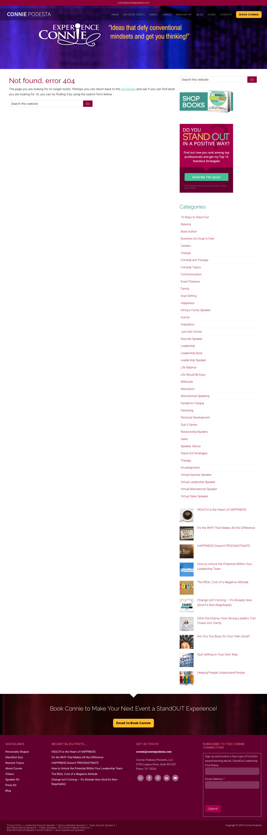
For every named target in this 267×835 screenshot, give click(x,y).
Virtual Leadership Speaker (198, 482)
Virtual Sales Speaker (194, 496)
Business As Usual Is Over (197, 238)
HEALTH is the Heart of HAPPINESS (221, 509)
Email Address (215, 779)
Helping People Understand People (221, 672)
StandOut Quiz (14, 757)
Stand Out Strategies (194, 453)
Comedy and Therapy (194, 260)
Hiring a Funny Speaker (196, 310)
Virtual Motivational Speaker (199, 489)
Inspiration (188, 324)
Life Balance (189, 367)
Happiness (188, 303)
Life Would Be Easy (193, 374)
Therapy (186, 460)
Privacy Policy (14, 825)
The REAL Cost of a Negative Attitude (222, 582)
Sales (184, 439)
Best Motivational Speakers (21, 827)
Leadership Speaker (193, 360)
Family (185, 288)
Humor (185, 317)
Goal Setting (189, 296)
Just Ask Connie (191, 331)
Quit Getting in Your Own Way (217, 654)
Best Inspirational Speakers (70, 830)
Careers (186, 246)
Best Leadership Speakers (72, 825)
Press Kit (11, 785)
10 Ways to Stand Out (195, 217)
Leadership (188, 346)
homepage (128, 89)
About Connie (13, 768)
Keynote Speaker (191, 339)
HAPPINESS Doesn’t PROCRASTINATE (223, 546)
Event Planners (190, 281)
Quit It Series (189, 424)
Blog (8, 790)
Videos (9, 774)
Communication (191, 274)
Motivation (188, 389)
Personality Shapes (17, 751)
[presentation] (233, 797)
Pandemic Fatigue (192, 403)
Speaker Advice (191, 446)
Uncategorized (190, 467)
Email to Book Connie (133, 723)
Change (186, 253)
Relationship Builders (194, 432)
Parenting (187, 410)
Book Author (189, 231)
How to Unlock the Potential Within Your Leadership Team (87, 768)
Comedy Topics (191, 267)
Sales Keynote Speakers (102, 825)
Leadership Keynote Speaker (40, 825)
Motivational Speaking (195, 396)
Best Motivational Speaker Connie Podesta (29, 830)
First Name (212, 765)
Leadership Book (191, 353)
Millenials (187, 381)
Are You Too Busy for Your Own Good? (223, 636)
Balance (186, 224)
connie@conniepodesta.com (133, 2)
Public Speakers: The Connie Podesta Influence (64, 827)
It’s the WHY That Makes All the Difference (226, 528)
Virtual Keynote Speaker (196, 475)
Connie (37, 15)
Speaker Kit (12, 779)
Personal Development (195, 417)
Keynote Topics (14, 763)
